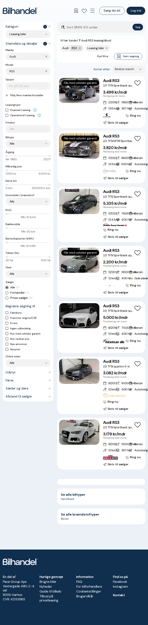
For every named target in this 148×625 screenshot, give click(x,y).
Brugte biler (48, 582)
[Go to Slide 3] (79, 98)
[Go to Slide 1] (73, 98)
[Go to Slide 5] (84, 98)
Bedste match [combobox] (124, 69)
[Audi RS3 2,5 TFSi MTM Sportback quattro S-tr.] (101, 157)
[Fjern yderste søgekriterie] (80, 48)
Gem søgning (128, 56)
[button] (79, 90)
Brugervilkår (84, 596)
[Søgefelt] (99, 27)
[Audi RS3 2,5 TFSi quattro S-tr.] (101, 385)
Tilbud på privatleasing (49, 598)
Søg (138, 27)
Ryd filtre (102, 56)
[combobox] (30, 56)
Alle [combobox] (12, 144)
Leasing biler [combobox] (18, 34)
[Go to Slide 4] (81, 98)
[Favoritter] (84, 11)
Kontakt (119, 595)
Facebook (120, 582)
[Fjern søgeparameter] (107, 48)
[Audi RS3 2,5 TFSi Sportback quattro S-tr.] (101, 102)
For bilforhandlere (89, 586)
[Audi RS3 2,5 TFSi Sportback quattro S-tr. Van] (101, 272)
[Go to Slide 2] (76, 98)
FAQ (79, 582)
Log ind (136, 11)
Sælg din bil (112, 11)
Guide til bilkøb (50, 591)
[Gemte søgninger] (76, 11)
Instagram (120, 586)
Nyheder (46, 586)
